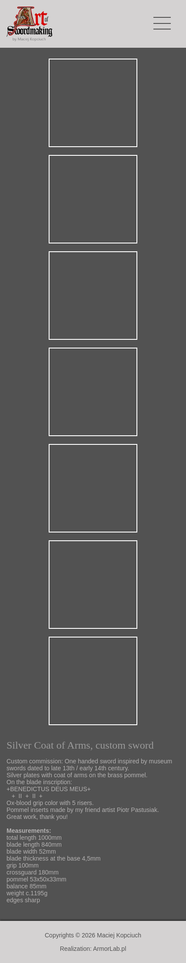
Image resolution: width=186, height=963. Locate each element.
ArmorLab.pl (109, 948)
